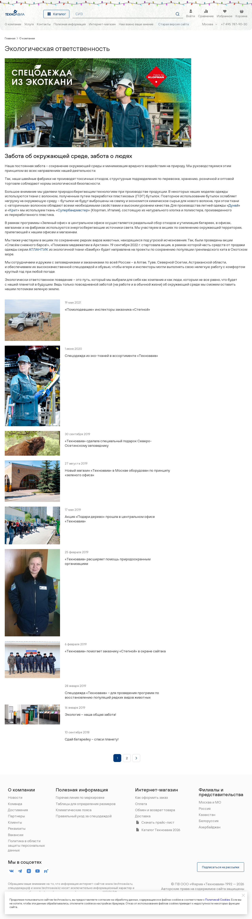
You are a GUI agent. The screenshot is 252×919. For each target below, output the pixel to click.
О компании (27, 38)
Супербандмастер (73, 210)
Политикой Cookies (217, 899)
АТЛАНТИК (38, 249)
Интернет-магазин (156, 789)
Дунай (233, 205)
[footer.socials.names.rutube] (46, 871)
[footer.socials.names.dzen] (28, 871)
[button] (117, 758)
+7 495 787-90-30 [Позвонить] (234, 24)
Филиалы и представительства (221, 792)
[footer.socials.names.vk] (11, 871)
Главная (10, 38)
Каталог (56, 14)
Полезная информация (82, 789)
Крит (13, 210)
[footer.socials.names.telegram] (20, 871)
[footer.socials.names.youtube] (37, 871)
